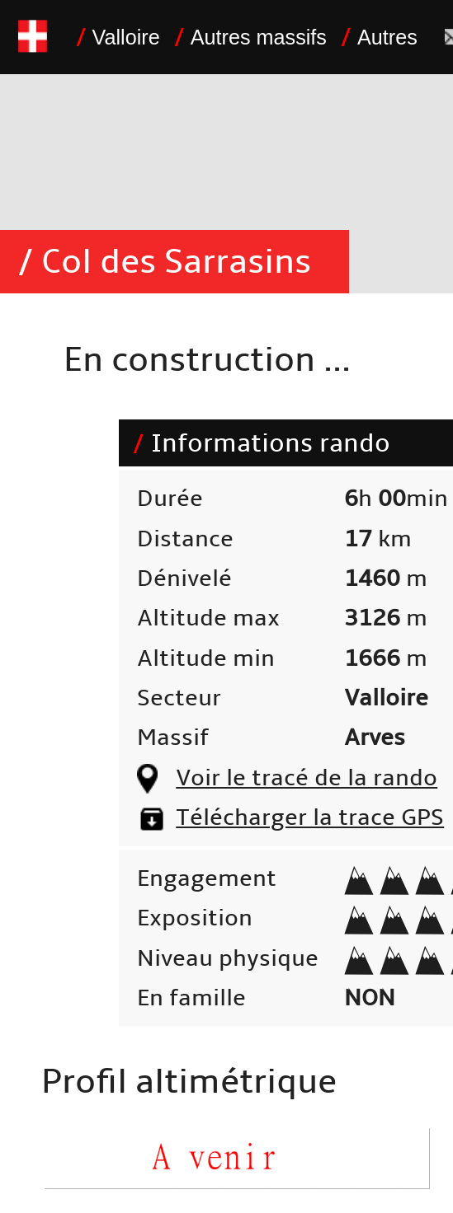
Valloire (126, 37)
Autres (387, 37)
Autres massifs (259, 37)
